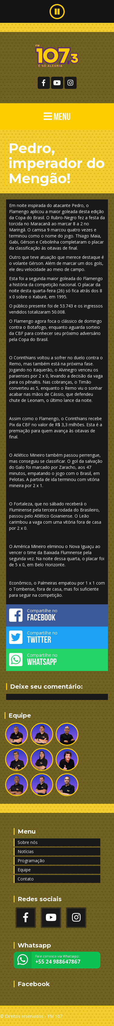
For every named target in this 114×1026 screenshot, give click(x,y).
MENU (57, 116)
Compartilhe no (57, 615)
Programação (31, 860)
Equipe (24, 870)
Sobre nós (28, 842)
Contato (26, 879)
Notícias (26, 851)
